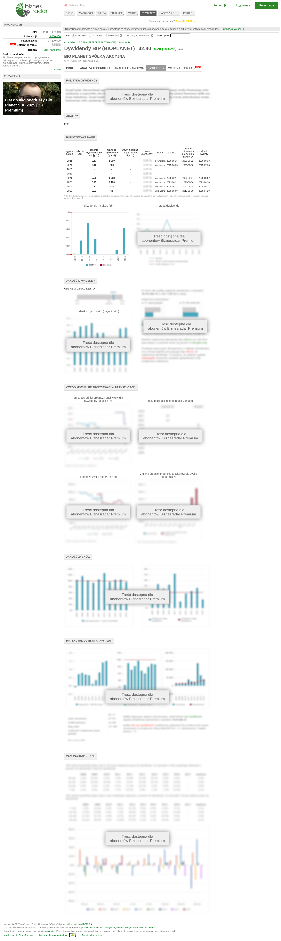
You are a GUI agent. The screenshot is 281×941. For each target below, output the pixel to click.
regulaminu (49, 931)
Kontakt (152, 927)
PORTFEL (188, 13)
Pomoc (219, 5)
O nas (100, 927)
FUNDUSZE (117, 13)
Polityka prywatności (114, 927)
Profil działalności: (14, 54)
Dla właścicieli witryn (92, 935)
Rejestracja (266, 5)
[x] (243, 29)
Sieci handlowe (52, 49)
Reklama (143, 927)
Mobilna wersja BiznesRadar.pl (18, 935)
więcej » (57, 69)
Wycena (174, 68)
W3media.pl (89, 927)
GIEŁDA (102, 13)
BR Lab (192, 68)
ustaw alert (79, 35)
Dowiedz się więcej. (231, 29)
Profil (71, 68)
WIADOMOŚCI (86, 13)
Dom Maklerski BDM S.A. (80, 924)
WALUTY (132, 13)
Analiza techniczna (95, 68)
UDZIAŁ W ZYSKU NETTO (79, 288)
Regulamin (131, 927)
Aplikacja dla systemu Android (53, 935)
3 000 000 (55, 36)
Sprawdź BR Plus (185, 21)
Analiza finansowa (129, 68)
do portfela (95, 35)
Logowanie (243, 5)
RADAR (70, 13)
